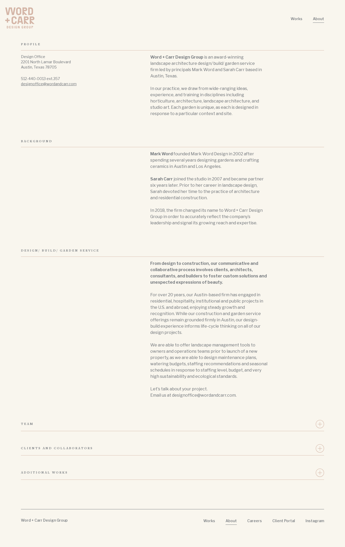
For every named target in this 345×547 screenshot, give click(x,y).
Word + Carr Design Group (44, 520)
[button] (172, 424)
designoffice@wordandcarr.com (49, 84)
